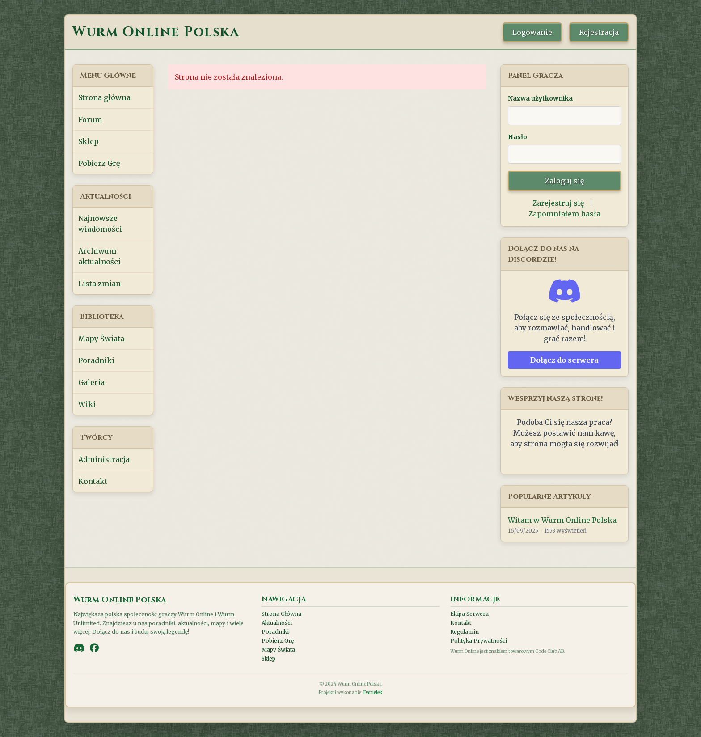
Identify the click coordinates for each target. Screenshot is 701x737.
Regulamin (464, 631)
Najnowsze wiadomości (100, 223)
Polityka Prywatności (478, 640)
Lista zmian (99, 283)
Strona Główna (281, 613)
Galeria (91, 382)
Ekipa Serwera (469, 613)
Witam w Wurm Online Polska (562, 520)
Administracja (104, 459)
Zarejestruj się (558, 203)
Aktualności (277, 622)
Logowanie (532, 32)
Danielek (372, 692)
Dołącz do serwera (564, 360)
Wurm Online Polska (155, 32)
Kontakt (92, 481)
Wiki (87, 404)
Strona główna (104, 97)
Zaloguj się (564, 180)
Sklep (88, 141)
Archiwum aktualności (99, 256)
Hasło (517, 137)
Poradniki (96, 360)
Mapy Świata (101, 338)
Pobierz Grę (99, 163)
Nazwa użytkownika (540, 98)
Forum (90, 119)
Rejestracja (599, 32)
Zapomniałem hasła (564, 213)
